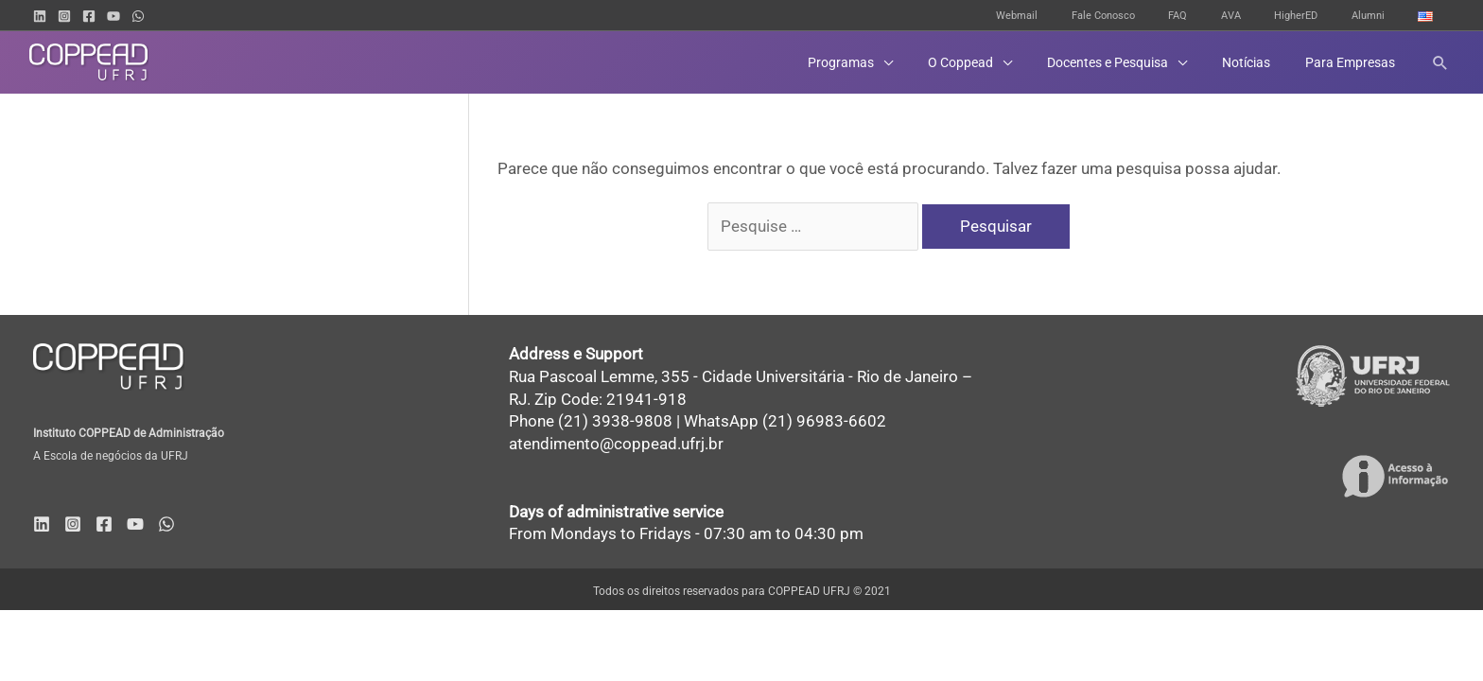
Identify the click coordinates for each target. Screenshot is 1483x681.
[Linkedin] (39, 16)
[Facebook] (89, 16)
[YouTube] (113, 16)
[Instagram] (64, 16)
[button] (1440, 62)
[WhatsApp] (138, 16)
